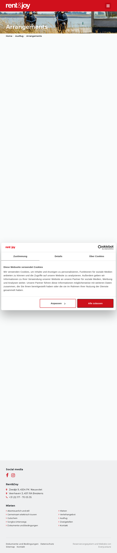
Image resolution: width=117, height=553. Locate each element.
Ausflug (63, 518)
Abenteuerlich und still (18, 511)
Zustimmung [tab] (20, 256)
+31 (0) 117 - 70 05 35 (20, 497)
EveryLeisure (104, 547)
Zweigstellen (66, 522)
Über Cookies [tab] (96, 256)
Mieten (63, 511)
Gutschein (12, 518)
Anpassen (58, 303)
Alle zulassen (95, 303)
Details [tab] (58, 256)
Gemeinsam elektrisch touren (22, 514)
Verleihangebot (68, 514)
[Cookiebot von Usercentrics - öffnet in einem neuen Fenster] (100, 247)
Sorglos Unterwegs (16, 522)
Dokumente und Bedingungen (22, 525)
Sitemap (10, 547)
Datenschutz (47, 544)
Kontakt (64, 525)
